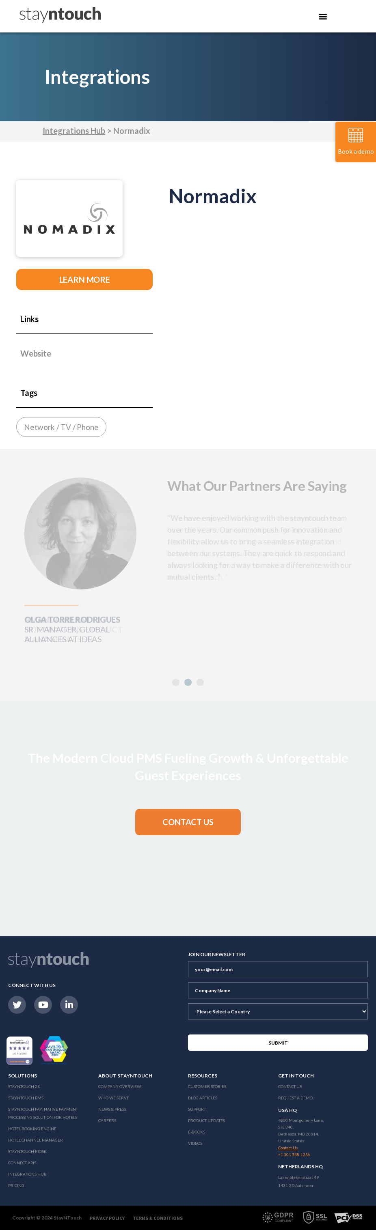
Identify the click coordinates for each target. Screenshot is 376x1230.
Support (197, 1109)
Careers (107, 1120)
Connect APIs (22, 1162)
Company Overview (119, 1086)
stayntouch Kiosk (27, 1151)
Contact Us (290, 1086)
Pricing (16, 1185)
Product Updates (206, 1120)
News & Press (112, 1109)
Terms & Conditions (158, 1218)
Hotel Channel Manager (35, 1140)
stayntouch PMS (25, 1097)
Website (35, 353)
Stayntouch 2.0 (24, 1086)
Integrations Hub (74, 130)
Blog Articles (202, 1097)
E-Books (196, 1131)
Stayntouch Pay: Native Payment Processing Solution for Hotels (43, 1113)
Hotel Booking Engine (32, 1128)
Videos (195, 1143)
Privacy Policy (107, 1218)
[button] (175, 682)
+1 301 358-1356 (294, 1154)
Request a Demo (295, 1097)
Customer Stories (207, 1086)
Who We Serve (113, 1097)
